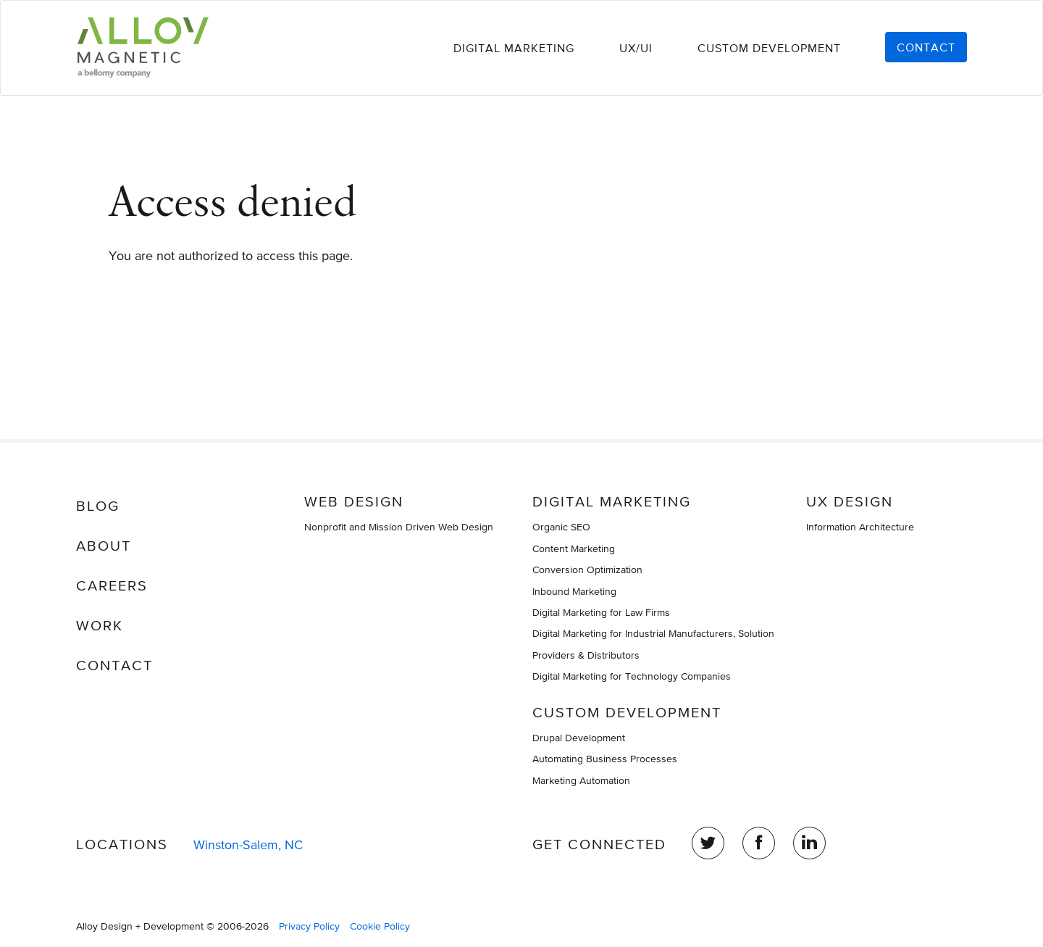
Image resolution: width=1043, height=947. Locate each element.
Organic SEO (561, 527)
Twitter (708, 843)
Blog (98, 506)
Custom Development (769, 47)
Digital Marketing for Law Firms (601, 612)
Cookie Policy (380, 926)
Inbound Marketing (574, 591)
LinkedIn (809, 843)
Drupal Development (578, 737)
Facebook (758, 843)
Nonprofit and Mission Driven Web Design (398, 527)
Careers (112, 585)
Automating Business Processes (604, 758)
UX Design (849, 501)
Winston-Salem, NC (248, 844)
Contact (926, 47)
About (103, 546)
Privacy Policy (309, 926)
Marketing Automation (581, 780)
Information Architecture (860, 527)
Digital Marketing (513, 47)
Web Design (353, 501)
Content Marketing (573, 548)
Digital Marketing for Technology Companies (631, 676)
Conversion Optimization (587, 569)
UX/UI (636, 47)
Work (99, 625)
